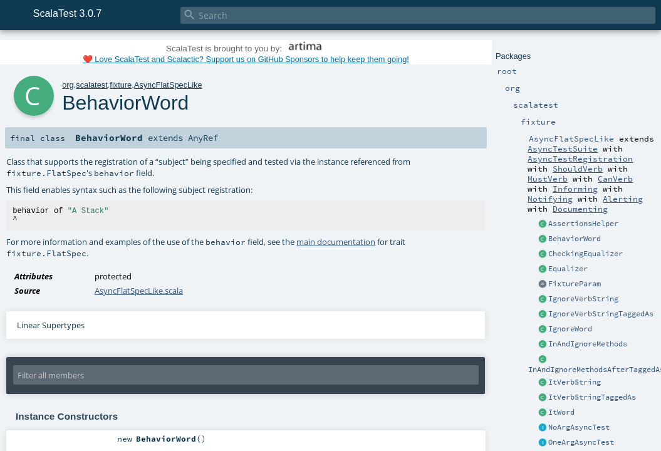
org (68, 85)
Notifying (550, 199)
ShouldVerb (578, 168)
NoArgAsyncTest (579, 427)
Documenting (580, 209)
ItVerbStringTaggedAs (592, 397)
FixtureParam (574, 283)
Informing (575, 189)
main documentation (335, 241)
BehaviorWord (574, 238)
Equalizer (568, 268)
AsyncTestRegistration (580, 158)
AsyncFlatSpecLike (168, 85)
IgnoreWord (570, 328)
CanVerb (615, 179)
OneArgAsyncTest (581, 442)
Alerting (623, 199)
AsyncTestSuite (563, 148)
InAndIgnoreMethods (587, 344)
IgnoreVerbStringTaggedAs (600, 313)
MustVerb (548, 179)
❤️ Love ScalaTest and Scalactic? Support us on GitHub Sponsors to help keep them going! (246, 59)
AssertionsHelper (583, 223)
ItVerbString (574, 382)
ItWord (561, 412)
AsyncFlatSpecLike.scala (139, 290)
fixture (121, 85)
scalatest (92, 85)
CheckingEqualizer (585, 253)
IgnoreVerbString (583, 298)
